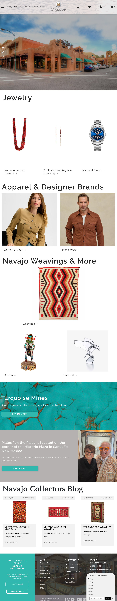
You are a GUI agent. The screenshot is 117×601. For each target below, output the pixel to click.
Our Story (44, 566)
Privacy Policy (70, 578)
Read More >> (11, 542)
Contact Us (44, 570)
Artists (15, 7)
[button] (3, 48)
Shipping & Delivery (72, 571)
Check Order (69, 575)
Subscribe (17, 591)
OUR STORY (20, 468)
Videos (42, 584)
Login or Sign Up (71, 564)
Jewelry (9, 7)
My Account (69, 568)
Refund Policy (45, 574)
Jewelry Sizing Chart (47, 577)
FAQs (42, 588)
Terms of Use (70, 582)
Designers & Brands (25, 7)
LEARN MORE (19, 414)
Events (42, 581)
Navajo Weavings (40, 7)
